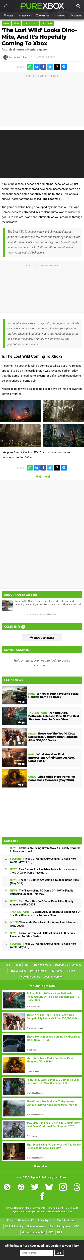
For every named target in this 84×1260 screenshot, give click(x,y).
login (54, 660)
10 (21, 722)
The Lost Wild (30, 23)
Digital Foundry (14, 1226)
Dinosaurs (47, 23)
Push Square (45, 1220)
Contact (76, 964)
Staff (27, 964)
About (17, 964)
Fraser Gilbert (20, 57)
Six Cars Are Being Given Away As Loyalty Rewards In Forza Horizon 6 (45, 849)
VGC (76, 1226)
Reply (51, 614)
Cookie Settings (30, 976)
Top (6, 964)
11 (21, 785)
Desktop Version (53, 976)
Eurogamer (63, 1226)
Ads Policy (56, 970)
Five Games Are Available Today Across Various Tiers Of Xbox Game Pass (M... (43, 871)
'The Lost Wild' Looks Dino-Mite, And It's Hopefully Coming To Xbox (39, 37)
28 (21, 701)
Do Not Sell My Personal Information (52, 1211)
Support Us (61, 964)
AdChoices (26, 1211)
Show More (42, 1166)
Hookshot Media (22, 1208)
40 (21, 764)
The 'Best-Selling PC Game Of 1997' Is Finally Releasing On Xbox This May (41, 892)
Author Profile (35, 614)
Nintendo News (36, 1226)
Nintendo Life (26, 1220)
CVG (51, 1232)
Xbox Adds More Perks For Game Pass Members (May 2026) (44, 924)
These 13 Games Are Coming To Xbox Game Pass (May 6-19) (44, 881)
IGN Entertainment (53, 1208)
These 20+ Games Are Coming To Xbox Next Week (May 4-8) (43, 945)
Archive (70, 970)
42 (21, 743)
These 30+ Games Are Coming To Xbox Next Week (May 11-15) (43, 860)
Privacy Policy (17, 970)
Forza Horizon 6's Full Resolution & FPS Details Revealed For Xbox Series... (42, 935)
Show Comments (42, 637)
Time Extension (66, 1220)
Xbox (16, 23)
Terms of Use (38, 970)
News (6, 23)
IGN (51, 1226)
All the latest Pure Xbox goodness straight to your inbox (42, 1245)
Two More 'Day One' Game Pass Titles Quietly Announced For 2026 (41, 903)
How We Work (42, 964)
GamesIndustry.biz (33, 1232)
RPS (59, 1232)
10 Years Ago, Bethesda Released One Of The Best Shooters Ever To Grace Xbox (45, 913)
